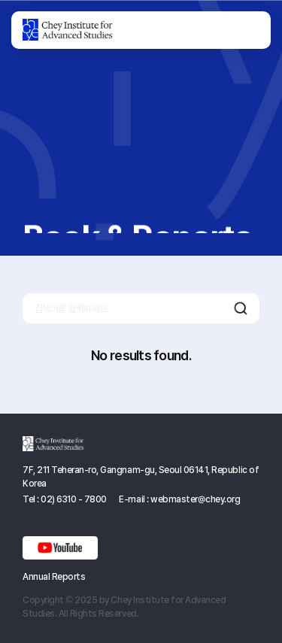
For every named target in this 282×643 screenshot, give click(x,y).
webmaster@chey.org (195, 499)
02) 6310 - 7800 (74, 499)
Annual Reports (54, 577)
